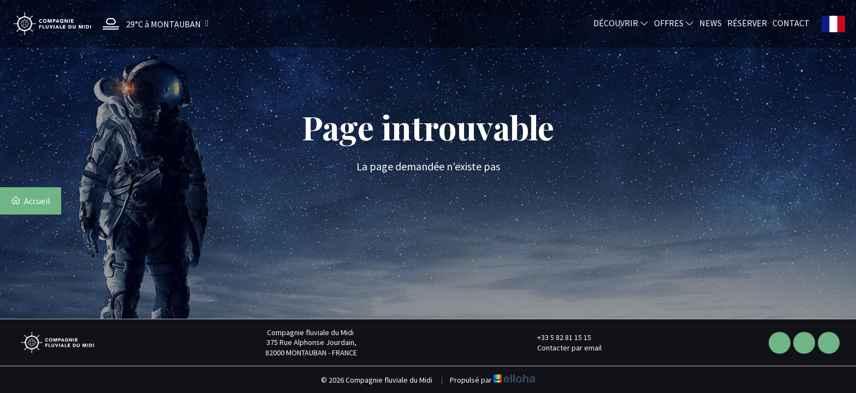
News (710, 22)
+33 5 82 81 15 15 (558, 337)
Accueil (30, 200)
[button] (153, 24)
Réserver (747, 22)
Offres (674, 22)
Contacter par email (563, 348)
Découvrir (621, 22)
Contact (791, 22)
